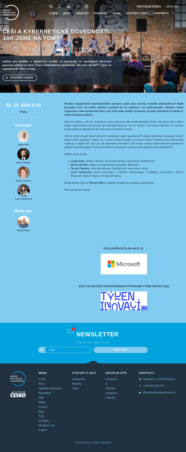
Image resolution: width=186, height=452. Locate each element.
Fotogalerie (78, 379)
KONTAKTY (161, 13)
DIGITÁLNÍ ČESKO (149, 6)
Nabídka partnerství (50, 388)
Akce (41, 383)
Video (75, 388)
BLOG (117, 13)
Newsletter (45, 393)
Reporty (76, 383)
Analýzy (82, 13)
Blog (41, 411)
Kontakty (44, 420)
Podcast (101, 13)
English (172, 6)
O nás (42, 379)
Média (42, 402)
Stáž (41, 397)
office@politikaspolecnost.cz (157, 392)
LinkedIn (110, 397)
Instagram (111, 393)
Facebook (111, 379)
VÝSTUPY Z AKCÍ (84, 373)
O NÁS (53, 13)
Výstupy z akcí (137, 13)
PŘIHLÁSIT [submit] (121, 350)
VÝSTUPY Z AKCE (18, 77)
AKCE (67, 13)
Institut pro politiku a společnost (96, 442)
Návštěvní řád (47, 425)
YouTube (111, 388)
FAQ (41, 416)
